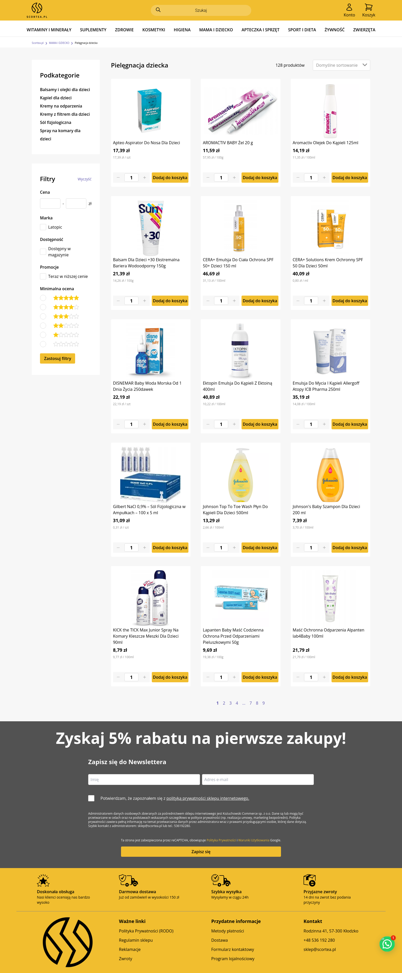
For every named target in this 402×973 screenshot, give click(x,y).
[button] (387, 944)
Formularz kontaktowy (232, 949)
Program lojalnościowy (232, 958)
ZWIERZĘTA (364, 30)
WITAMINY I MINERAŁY (49, 30)
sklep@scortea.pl (320, 949)
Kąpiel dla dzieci (56, 98)
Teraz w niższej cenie (68, 276)
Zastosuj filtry (57, 358)
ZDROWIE (124, 30)
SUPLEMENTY (93, 30)
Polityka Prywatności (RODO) (146, 931)
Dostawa (219, 940)
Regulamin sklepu (136, 940)
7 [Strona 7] (250, 703)
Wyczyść (85, 179)
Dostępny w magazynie (59, 252)
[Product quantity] (131, 177)
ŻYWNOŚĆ (335, 30)
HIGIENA (182, 30)
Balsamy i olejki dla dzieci (65, 89)
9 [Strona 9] (263, 703)
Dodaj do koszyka (170, 177)
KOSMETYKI (153, 30)
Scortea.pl (38, 43)
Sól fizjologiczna (55, 122)
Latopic (55, 227)
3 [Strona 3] (230, 703)
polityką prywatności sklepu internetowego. (207, 798)
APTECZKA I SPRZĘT (260, 30)
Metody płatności (227, 931)
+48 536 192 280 (319, 940)
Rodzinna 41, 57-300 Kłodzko (331, 931)
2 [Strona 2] (224, 703)
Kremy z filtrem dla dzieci (65, 114)
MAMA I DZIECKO (216, 30)
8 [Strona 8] (257, 703)
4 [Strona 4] (237, 703)
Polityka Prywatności (221, 840)
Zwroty (125, 958)
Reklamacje (130, 949)
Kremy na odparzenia (61, 106)
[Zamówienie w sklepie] (341, 65)
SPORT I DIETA (302, 30)
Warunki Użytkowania (253, 840)
